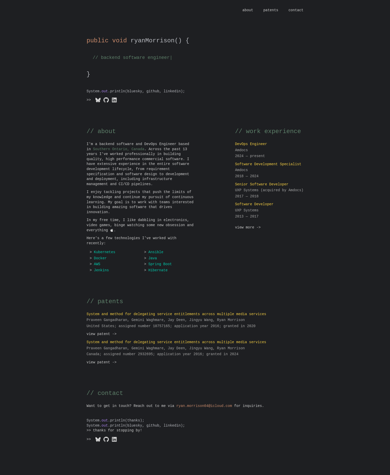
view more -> (248, 227)
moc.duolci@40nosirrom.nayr (204, 406)
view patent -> (102, 334)
